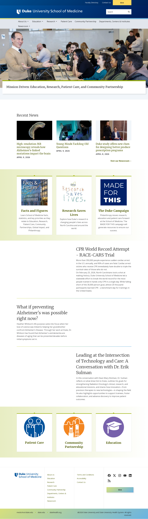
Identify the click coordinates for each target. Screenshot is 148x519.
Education (36, 21)
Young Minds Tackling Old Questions (72, 146)
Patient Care (66, 21)
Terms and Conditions (85, 475)
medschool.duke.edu (25, 512)
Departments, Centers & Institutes (114, 21)
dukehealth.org (56, 512)
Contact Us (106, 2)
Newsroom (23, 26)
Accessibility (81, 479)
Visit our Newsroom (119, 161)
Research (51, 21)
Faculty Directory (91, 2)
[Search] (128, 11)
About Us (22, 21)
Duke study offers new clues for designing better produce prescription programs (113, 147)
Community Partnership (85, 21)
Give (122, 3)
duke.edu (41, 512)
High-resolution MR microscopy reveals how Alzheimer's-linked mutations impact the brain (34, 149)
